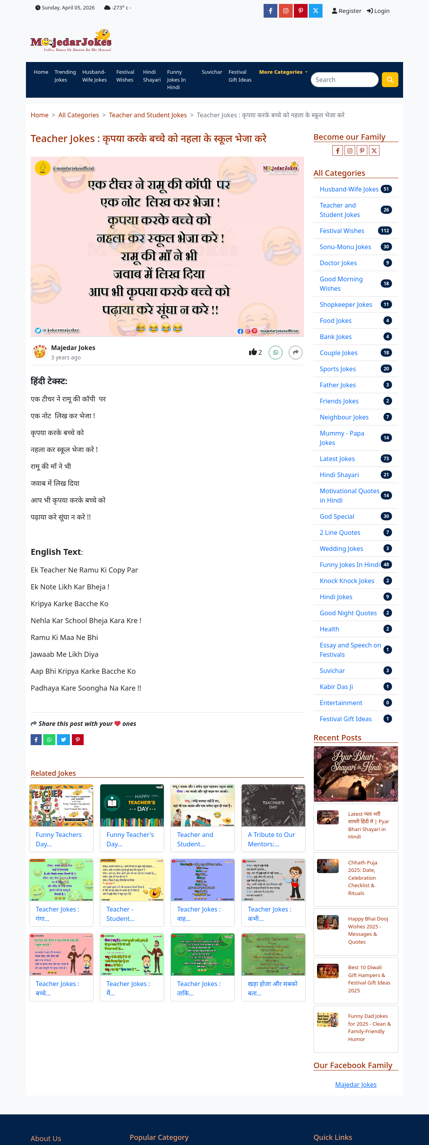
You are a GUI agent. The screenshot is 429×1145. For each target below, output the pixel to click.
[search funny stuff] (390, 79)
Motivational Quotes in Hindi (350, 496)
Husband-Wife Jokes (94, 75)
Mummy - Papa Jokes (342, 438)
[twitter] (63, 739)
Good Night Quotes (348, 613)
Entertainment (341, 702)
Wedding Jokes (341, 548)
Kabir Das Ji (336, 686)
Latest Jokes (337, 458)
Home (41, 71)
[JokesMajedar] (316, 11)
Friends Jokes (339, 401)
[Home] (73, 40)
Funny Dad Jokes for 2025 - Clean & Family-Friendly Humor (369, 1027)
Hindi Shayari (152, 75)
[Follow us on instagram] (350, 150)
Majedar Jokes (73, 347)
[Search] (345, 79)
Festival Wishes (125, 75)
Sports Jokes (338, 369)
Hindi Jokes (336, 597)
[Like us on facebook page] (337, 150)
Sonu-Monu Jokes (345, 246)
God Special (337, 516)
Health (329, 629)
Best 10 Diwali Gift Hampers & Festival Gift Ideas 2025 (369, 979)
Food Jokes (336, 320)
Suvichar (212, 71)
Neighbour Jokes (344, 417)
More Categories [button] (281, 71)
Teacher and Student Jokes (148, 115)
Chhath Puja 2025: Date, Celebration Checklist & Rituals (362, 878)
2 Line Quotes (340, 532)
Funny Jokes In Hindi (176, 79)
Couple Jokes (339, 352)
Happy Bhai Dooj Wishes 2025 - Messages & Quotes (368, 930)
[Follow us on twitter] (374, 150)
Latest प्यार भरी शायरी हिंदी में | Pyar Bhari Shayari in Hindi (368, 825)
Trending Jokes (65, 75)
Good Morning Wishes (341, 284)
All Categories (79, 115)
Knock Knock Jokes (347, 580)
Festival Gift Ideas (240, 75)
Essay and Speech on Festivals (350, 650)
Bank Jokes (336, 336)
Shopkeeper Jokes (346, 304)
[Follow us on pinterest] (362, 150)
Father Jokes (338, 385)
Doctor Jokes (338, 263)
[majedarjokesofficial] (270, 11)
